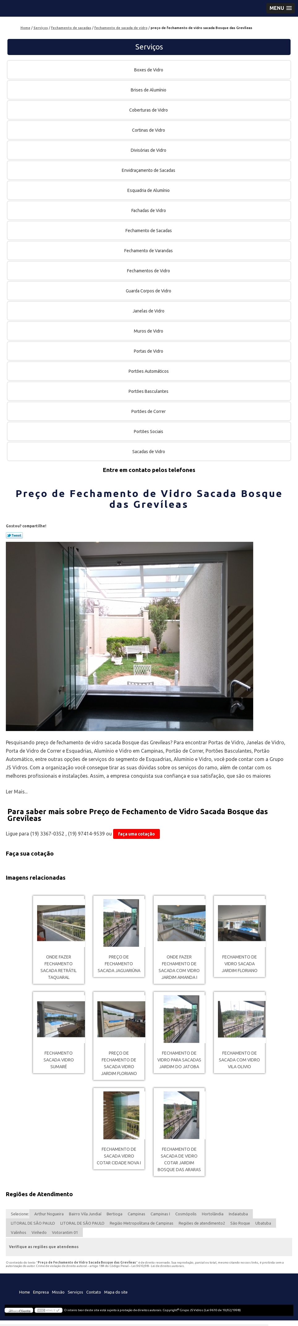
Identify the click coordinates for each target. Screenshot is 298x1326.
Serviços (149, 47)
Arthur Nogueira (49, 1214)
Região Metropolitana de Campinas (141, 1223)
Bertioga (114, 1214)
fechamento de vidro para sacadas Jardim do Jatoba (179, 1060)
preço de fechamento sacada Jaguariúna (119, 963)
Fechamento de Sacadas (149, 230)
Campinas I (160, 1214)
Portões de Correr (149, 411)
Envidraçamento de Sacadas (149, 170)
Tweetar (14, 535)
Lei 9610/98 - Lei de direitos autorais (157, 1266)
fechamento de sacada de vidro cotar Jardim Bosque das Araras (179, 1159)
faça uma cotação (136, 833)
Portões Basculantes (149, 391)
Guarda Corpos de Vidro (149, 290)
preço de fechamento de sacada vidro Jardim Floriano (119, 1063)
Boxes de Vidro (149, 69)
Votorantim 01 (65, 1232)
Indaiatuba (238, 1214)
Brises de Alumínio (149, 89)
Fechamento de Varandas (149, 250)
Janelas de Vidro (149, 310)
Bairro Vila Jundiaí (85, 1214)
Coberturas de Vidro (149, 110)
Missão (58, 1292)
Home (24, 1292)
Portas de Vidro (149, 351)
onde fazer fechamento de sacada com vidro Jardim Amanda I (179, 967)
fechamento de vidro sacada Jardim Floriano (240, 963)
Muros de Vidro (149, 331)
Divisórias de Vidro (149, 150)
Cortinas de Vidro (149, 130)
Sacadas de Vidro (149, 451)
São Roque (240, 1223)
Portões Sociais (149, 431)
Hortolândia (213, 1214)
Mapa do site (116, 1292)
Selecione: (20, 1214)
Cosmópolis (186, 1214)
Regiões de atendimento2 (202, 1223)
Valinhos (18, 1232)
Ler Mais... (17, 791)
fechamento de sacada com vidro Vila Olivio (239, 1060)
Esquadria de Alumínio (149, 190)
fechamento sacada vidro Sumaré (59, 1060)
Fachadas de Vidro (149, 210)
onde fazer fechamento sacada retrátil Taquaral (58, 967)
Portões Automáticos (149, 371)
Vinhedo (39, 1232)
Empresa (41, 1292)
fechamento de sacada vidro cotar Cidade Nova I (119, 1156)
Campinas (136, 1214)
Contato (93, 1292)
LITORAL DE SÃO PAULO (33, 1223)
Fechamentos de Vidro (149, 270)
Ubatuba (263, 1223)
